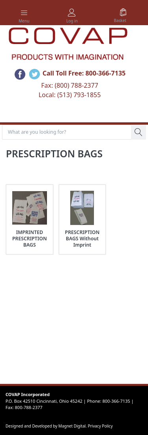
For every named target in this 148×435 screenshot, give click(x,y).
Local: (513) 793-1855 (70, 94)
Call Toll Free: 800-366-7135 (84, 73)
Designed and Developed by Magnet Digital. (47, 426)
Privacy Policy (100, 426)
